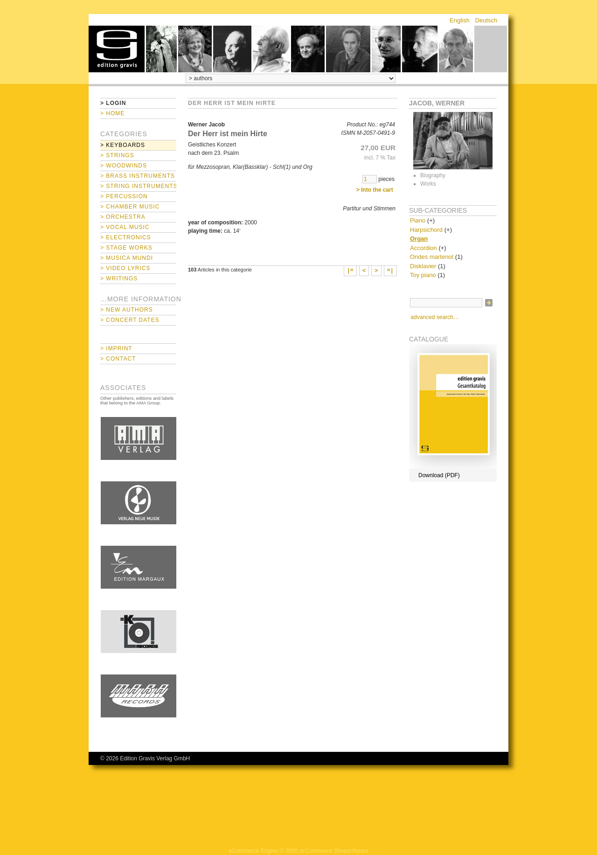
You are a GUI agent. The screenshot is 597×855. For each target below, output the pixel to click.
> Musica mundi (126, 258)
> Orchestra (123, 217)
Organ (419, 238)
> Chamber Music (130, 206)
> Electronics (125, 237)
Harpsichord (426, 229)
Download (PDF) (439, 475)
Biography (432, 175)
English (460, 20)
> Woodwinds (123, 165)
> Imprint (116, 348)
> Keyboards (122, 145)
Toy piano (423, 274)
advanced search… (434, 317)
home (117, 49)
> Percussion (124, 196)
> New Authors (126, 309)
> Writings (119, 278)
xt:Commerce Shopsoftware (333, 851)
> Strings (117, 155)
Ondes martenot (431, 256)
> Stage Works (126, 247)
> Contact (118, 358)
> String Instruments (138, 186)
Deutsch (486, 20)
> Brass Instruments (137, 176)
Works (428, 184)
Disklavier (423, 266)
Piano (417, 220)
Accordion (423, 247)
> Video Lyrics (125, 268)
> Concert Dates (130, 320)
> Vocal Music (125, 227)
